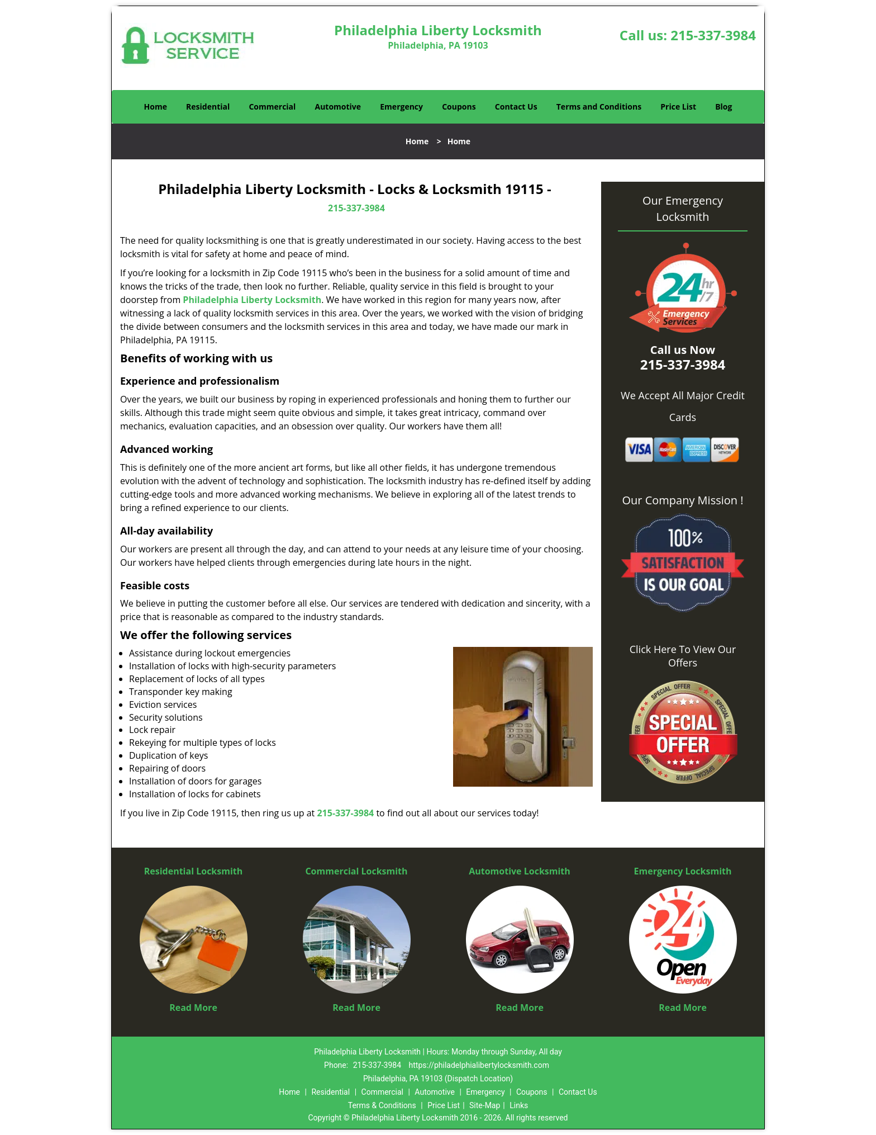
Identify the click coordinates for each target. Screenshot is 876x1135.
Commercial (272, 106)
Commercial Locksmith (356, 871)
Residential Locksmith (193, 871)
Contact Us (516, 106)
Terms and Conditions (598, 106)
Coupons (458, 106)
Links (519, 1105)
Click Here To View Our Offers (683, 655)
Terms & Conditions (382, 1105)
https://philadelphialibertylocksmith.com (479, 1065)
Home (155, 106)
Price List (678, 106)
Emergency (401, 106)
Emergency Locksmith (683, 871)
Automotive (338, 106)
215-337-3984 (713, 35)
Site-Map (484, 1105)
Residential (208, 106)
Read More (193, 1007)
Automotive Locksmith (519, 871)
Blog (723, 106)
